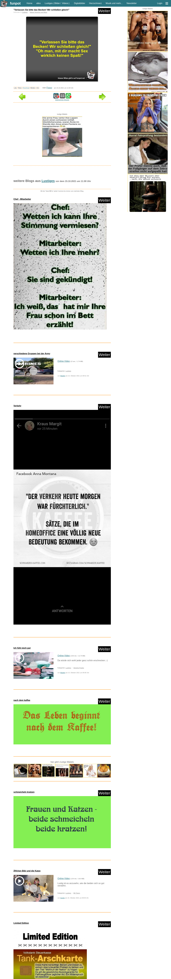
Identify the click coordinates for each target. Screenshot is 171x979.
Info (37, 88)
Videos (65, 3)
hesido (62, 898)
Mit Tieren (76, 893)
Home (29, 3)
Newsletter (132, 3)
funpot (15, 3)
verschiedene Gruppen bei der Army (31, 353)
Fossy (49, 88)
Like (15, 88)
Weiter (104, 11)
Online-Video (63, 361)
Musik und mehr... (114, 3)
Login (159, 3)
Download (26, 88)
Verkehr (17, 406)
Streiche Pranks (78, 668)
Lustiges (49, 3)
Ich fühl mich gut (22, 648)
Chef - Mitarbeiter (22, 199)
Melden (33, 88)
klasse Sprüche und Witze (38, 12)
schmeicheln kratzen (23, 792)
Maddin (62, 376)
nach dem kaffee (21, 700)
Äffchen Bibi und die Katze (27, 871)
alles (38, 3)
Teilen (20, 88)
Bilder (57, 3)
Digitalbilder (79, 3)
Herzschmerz (95, 3)
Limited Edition (21, 923)
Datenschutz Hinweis (62, 100)
